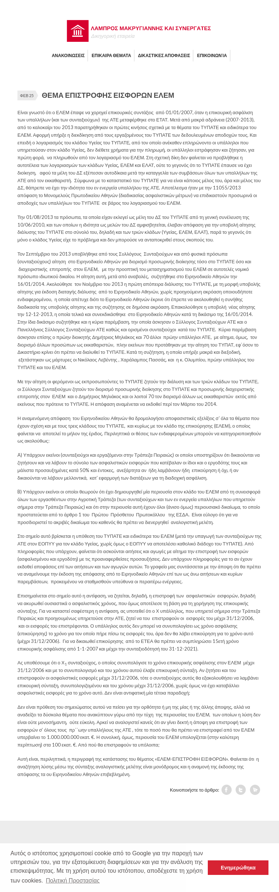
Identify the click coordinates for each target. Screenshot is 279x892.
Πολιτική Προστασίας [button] (73, 880)
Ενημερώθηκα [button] (238, 868)
